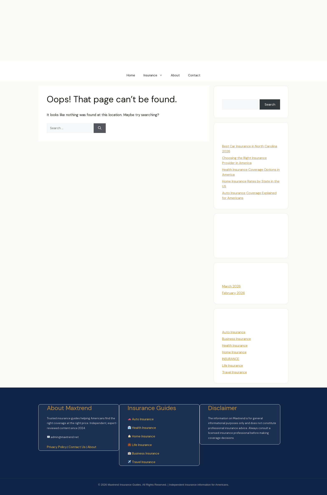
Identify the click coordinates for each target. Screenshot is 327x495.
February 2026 (233, 293)
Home (131, 75)
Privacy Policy (57, 447)
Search (227, 97)
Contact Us (77, 447)
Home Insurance (234, 352)
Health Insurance (235, 345)
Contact (194, 75)
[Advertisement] (76, 9)
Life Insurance (232, 365)
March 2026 (231, 286)
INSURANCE (230, 359)
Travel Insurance (234, 372)
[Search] (100, 128)
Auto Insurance (233, 332)
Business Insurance (236, 339)
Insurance (155, 75)
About (175, 75)
